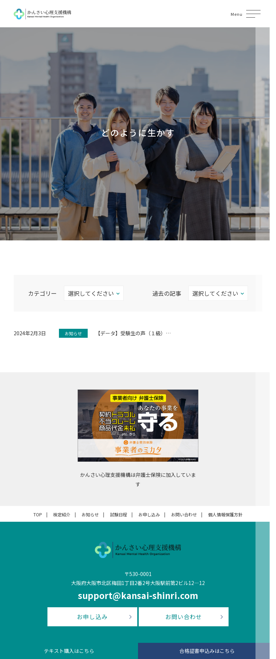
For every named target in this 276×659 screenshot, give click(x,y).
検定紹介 (61, 514)
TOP (37, 514)
